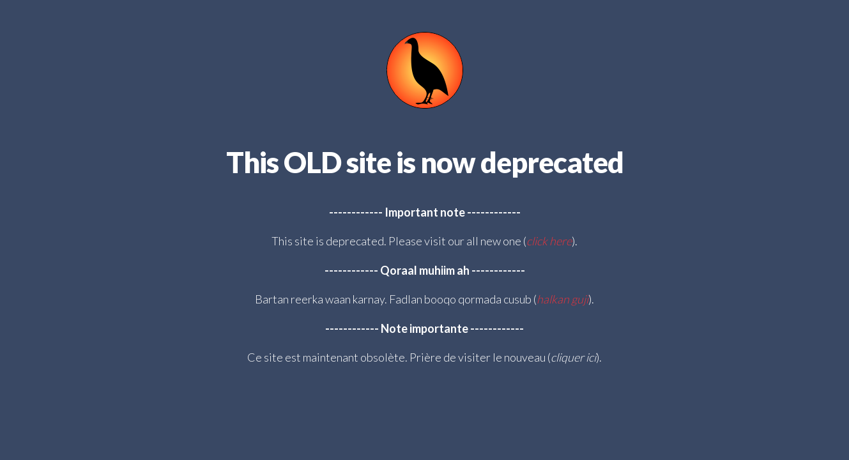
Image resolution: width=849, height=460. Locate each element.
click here (549, 241)
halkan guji (562, 299)
